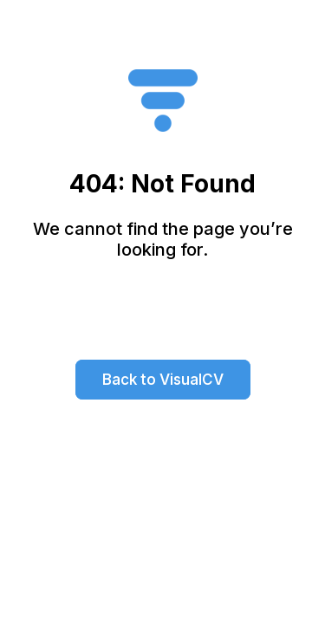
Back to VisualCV (163, 379)
